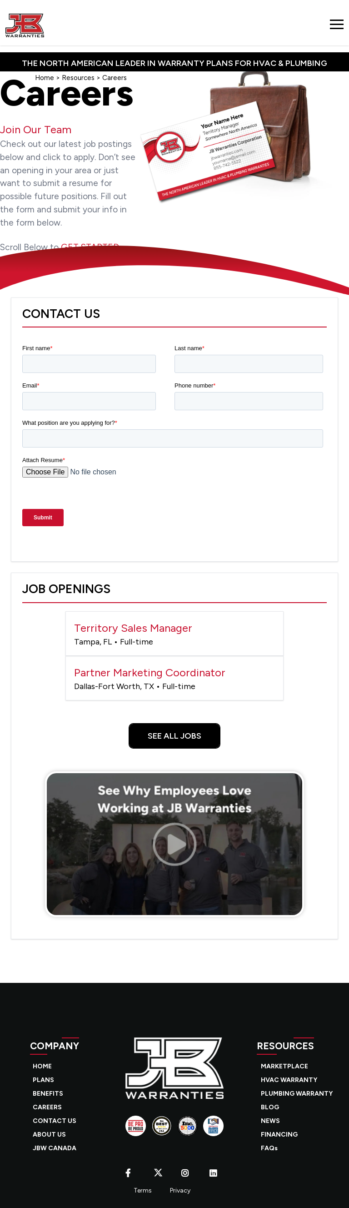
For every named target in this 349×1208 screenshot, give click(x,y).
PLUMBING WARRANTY (297, 1093)
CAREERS (47, 1107)
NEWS (270, 1121)
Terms (143, 1190)
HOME (42, 1066)
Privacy (180, 1190)
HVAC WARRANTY (289, 1080)
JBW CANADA (54, 1148)
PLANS (43, 1080)
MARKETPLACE (284, 1066)
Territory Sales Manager (174, 634)
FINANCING (279, 1134)
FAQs (269, 1148)
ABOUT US (49, 1134)
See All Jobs (174, 736)
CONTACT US (54, 1121)
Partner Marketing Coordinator (174, 679)
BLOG (270, 1107)
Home (44, 78)
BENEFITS (48, 1093)
